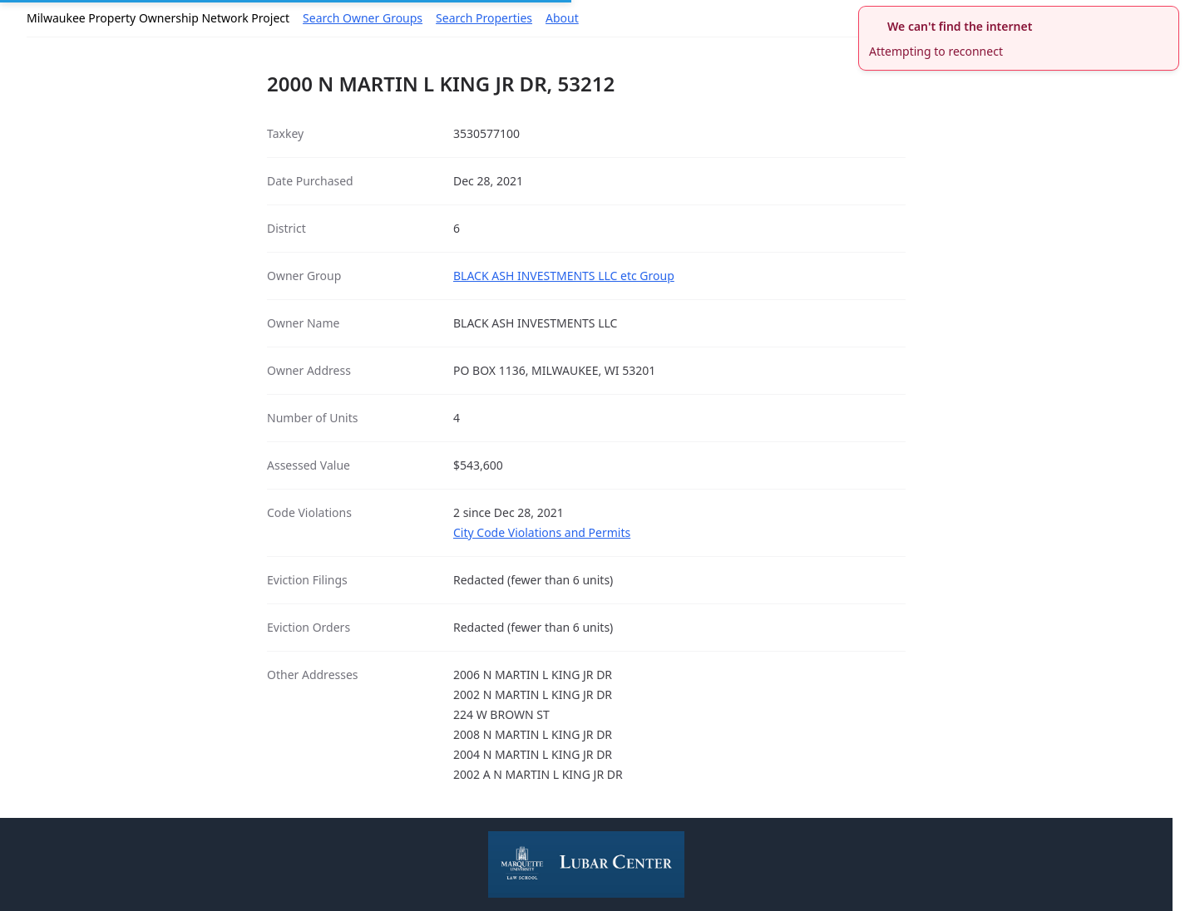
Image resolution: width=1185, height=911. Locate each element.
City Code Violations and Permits (541, 532)
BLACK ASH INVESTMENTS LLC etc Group (563, 275)
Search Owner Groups (362, 18)
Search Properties (484, 18)
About (562, 18)
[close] (1168, 16)
